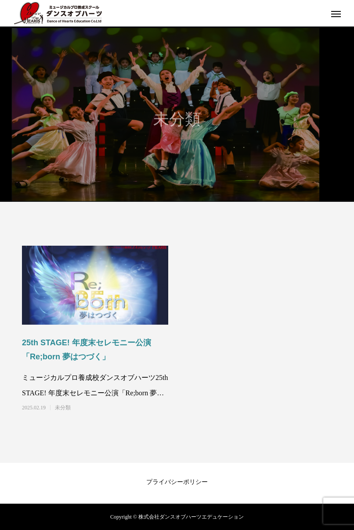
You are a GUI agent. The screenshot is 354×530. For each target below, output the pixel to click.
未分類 (63, 407)
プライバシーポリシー (177, 482)
